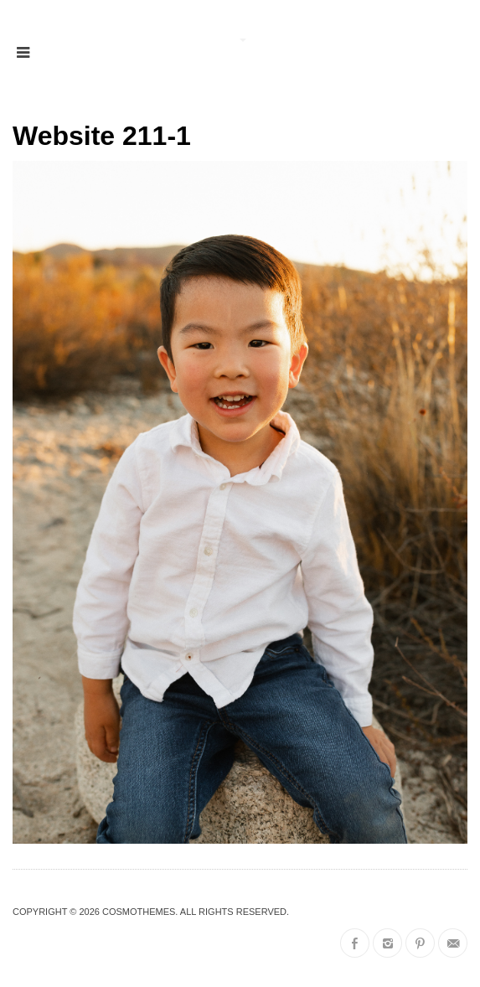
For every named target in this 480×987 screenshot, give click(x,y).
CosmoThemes (138, 912)
